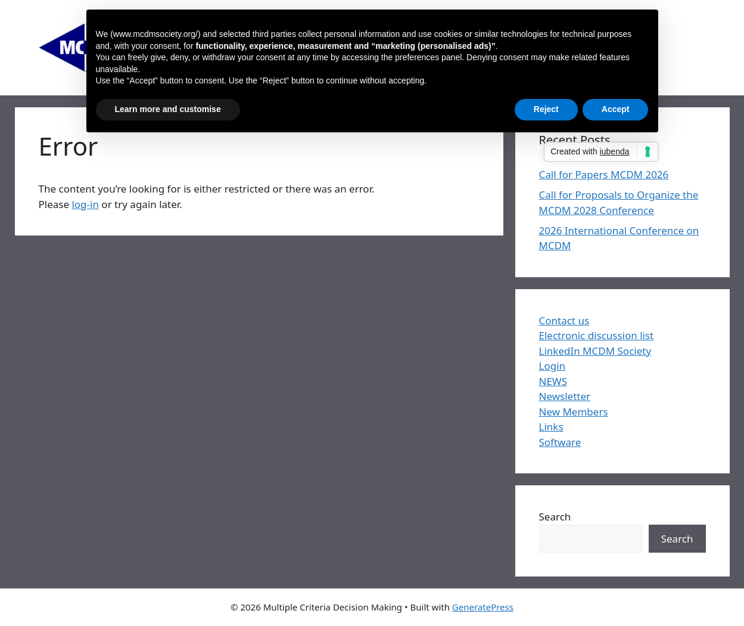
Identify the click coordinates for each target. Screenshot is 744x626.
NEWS (553, 381)
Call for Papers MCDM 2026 (604, 174)
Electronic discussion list (596, 335)
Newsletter (565, 396)
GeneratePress (482, 607)
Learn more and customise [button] (168, 109)
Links (551, 426)
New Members (573, 412)
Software (560, 442)
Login (552, 366)
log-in (85, 204)
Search (555, 516)
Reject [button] (546, 109)
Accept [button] (616, 109)
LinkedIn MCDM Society (595, 351)
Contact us (564, 320)
